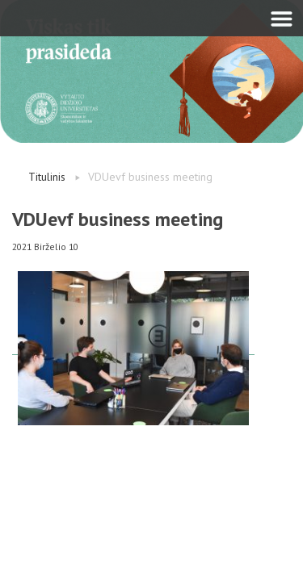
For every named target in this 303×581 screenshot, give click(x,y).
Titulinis (46, 176)
